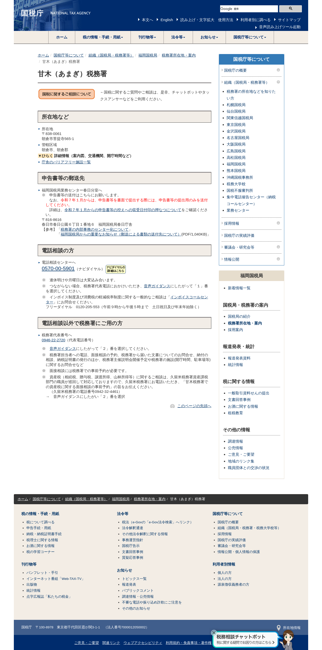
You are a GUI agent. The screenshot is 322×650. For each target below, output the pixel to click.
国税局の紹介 (239, 316)
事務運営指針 (132, 540)
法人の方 (225, 579)
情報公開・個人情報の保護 (239, 552)
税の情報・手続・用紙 (40, 514)
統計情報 (235, 364)
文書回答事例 (239, 399)
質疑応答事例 (132, 558)
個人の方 (225, 573)
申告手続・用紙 (38, 528)
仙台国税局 (236, 111)
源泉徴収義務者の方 (233, 584)
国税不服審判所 (240, 190)
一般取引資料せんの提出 (248, 393)
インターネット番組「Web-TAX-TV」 (55, 579)
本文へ (147, 20)
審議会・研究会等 (239, 247)
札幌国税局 (236, 105)
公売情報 (235, 448)
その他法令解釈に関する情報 (145, 534)
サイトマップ (289, 20)
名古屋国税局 (238, 137)
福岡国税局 (147, 55)
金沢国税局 (236, 131)
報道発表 (129, 584)
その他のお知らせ (136, 608)
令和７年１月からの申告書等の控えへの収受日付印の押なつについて (122, 210)
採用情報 (231, 223)
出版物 (31, 584)
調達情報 (235, 441)
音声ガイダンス (157, 286)
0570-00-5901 (58, 268)
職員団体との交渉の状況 (248, 468)
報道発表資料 (239, 358)
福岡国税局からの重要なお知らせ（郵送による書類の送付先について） (121, 234)
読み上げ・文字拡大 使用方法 (206, 20)
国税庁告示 (131, 546)
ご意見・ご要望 (241, 454)
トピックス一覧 (134, 579)
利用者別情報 (224, 564)
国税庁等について (69, 55)
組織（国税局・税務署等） (111, 55)
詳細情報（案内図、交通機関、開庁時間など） (85, 156)
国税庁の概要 (235, 70)
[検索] (249, 9)
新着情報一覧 (239, 288)
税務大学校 (236, 184)
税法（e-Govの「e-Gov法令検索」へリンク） (157, 522)
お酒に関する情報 (243, 406)
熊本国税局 (236, 170)
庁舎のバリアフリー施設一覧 (66, 162)
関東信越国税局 (240, 118)
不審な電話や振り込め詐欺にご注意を (152, 602)
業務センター (238, 210)
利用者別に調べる (255, 20)
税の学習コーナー (40, 552)
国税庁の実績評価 (239, 236)
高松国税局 (236, 157)
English (166, 20)
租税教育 (235, 413)
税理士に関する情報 (42, 540)
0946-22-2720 (53, 340)
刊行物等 (28, 564)
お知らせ (124, 570)
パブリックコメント (138, 590)
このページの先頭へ (194, 406)
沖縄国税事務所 (240, 177)
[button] (103, 37)
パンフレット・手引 (42, 573)
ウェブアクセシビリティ (143, 643)
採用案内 (235, 330)
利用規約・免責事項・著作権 (189, 643)
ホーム (61, 37)
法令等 (122, 514)
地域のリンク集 (241, 461)
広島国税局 (236, 151)
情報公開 (231, 259)
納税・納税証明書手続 (44, 534)
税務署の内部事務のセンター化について (95, 229)
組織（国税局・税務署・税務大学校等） (249, 528)
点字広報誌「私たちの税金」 (49, 596)
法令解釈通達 (132, 528)
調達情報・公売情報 (138, 596)
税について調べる (40, 522)
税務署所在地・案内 (179, 55)
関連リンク (111, 643)
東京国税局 (236, 124)
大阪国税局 (236, 144)
